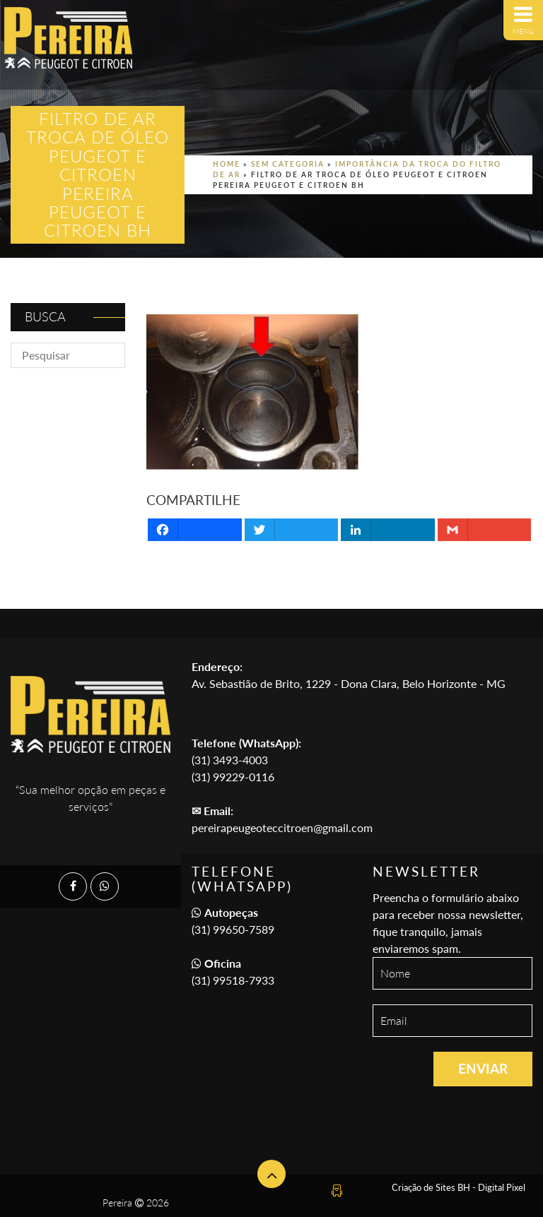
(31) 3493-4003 (230, 759)
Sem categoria (288, 164)
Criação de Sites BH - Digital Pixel (458, 1187)
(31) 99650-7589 (233, 929)
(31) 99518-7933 (233, 980)
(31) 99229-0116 (233, 776)
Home (226, 164)
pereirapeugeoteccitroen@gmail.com (282, 827)
